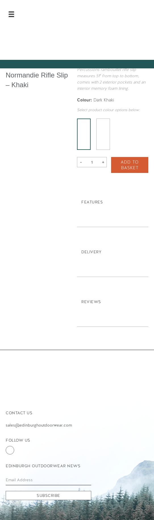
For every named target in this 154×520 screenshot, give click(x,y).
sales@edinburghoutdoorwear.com (39, 425)
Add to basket (130, 165)
